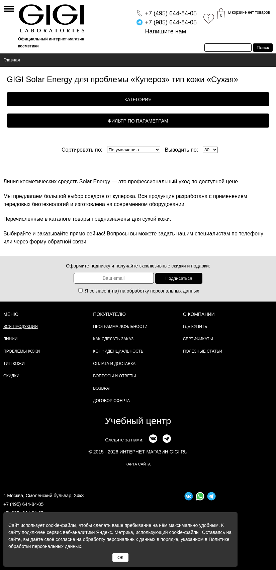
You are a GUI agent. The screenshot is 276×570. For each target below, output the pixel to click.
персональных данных (174, 291)
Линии (10, 339)
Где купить (195, 326)
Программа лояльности (120, 326)
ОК (120, 557)
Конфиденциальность (118, 351)
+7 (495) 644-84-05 (23, 504)
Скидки (11, 376)
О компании (199, 314)
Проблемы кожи (21, 351)
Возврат (102, 388)
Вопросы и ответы (114, 376)
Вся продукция (20, 326)
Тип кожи (14, 363)
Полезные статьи (202, 351)
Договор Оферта (111, 400)
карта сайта (138, 464)
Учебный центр (138, 421)
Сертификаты (198, 339)
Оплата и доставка (114, 363)
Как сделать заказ (113, 339)
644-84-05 (171, 13)
